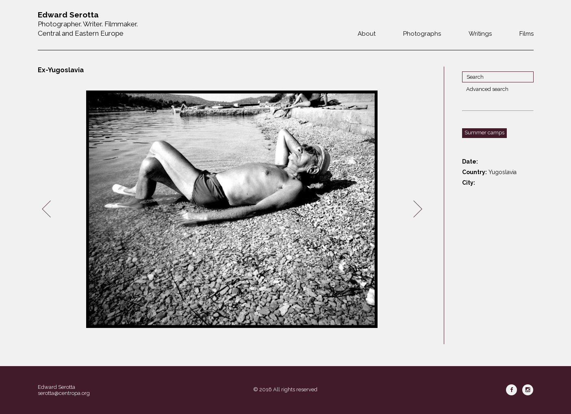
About (367, 33)
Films (526, 33)
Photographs (422, 33)
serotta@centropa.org (64, 393)
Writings (480, 33)
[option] (232, 209)
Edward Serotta (56, 387)
